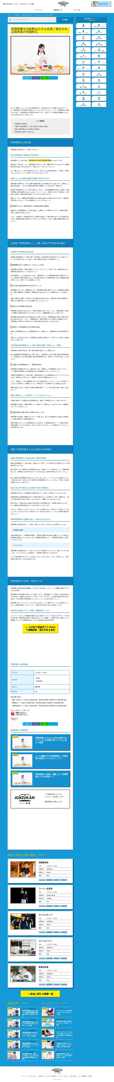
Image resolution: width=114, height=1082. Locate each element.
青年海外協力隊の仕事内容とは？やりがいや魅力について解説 (64, 1023)
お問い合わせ (73, 1076)
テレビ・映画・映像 (99, 49)
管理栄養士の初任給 (21, 124)
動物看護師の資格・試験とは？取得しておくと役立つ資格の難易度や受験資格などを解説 (30, 1056)
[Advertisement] (40, 93)
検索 (64, 19)
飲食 (36, 691)
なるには (42, 880)
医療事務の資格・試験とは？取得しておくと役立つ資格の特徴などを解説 (64, 1055)
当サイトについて (33, 1076)
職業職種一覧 (58, 10)
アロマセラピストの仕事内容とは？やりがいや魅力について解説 (64, 1012)
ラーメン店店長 (45, 888)
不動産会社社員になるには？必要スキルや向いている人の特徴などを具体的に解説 (64, 1045)
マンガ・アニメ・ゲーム (99, 62)
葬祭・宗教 (83, 104)
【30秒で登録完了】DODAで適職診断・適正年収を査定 (41, 628)
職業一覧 (41, 1076)
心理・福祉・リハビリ (99, 25)
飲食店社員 (43, 967)
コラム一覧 (76, 10)
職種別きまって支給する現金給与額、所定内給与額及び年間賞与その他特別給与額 (37, 703)
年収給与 (56, 880)
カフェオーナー (46, 941)
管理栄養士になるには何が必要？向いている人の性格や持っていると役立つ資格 (51, 740)
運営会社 (54, 1076)
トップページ (38, 10)
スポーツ (83, 62)
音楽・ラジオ (83, 56)
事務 (99, 86)
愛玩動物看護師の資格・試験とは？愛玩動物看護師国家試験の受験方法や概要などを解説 (30, 1013)
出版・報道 (83, 49)
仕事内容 (63, 880)
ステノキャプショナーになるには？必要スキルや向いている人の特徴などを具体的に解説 (64, 1034)
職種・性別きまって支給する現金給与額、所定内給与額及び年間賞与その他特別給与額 (39, 700)
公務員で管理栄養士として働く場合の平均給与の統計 (31, 126)
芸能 (99, 56)
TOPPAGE (10, 15)
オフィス (99, 92)
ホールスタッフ (46, 914)
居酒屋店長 (43, 862)
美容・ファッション (83, 31)
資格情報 (49, 880)
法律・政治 (99, 74)
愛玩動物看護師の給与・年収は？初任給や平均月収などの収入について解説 (30, 1023)
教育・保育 (99, 37)
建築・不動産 (83, 86)
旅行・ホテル (99, 31)
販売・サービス (83, 92)
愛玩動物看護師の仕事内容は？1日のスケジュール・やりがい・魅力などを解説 (30, 1034)
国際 (83, 80)
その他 (99, 104)
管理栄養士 (17, 15)
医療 (83, 25)
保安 (83, 74)
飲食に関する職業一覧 (41, 993)
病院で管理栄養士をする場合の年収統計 (27, 129)
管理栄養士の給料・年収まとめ (24, 132)
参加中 (90, 1076)
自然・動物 (83, 43)
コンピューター (99, 68)
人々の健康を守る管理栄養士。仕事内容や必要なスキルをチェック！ (51, 757)
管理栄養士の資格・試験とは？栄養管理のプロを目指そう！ (51, 775)
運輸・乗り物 (99, 43)
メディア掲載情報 (82, 1076)
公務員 (83, 98)
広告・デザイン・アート (83, 68)
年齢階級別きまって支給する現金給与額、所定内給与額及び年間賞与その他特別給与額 (39, 705)
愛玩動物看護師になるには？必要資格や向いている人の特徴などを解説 (30, 1045)
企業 (99, 98)
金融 (99, 80)
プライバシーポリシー (63, 1076)
